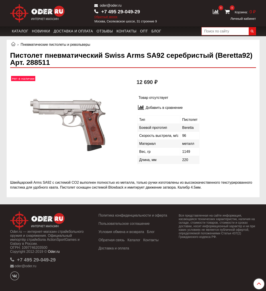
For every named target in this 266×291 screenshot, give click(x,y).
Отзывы (105, 31)
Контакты (126, 31)
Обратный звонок (105, 17)
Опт (144, 31)
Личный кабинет (243, 18)
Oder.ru (54, 251)
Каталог (20, 31)
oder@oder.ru (110, 5)
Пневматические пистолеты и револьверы (55, 44)
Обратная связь (112, 240)
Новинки (41, 31)
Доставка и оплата (73, 31)
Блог (156, 31)
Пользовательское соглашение (124, 223)
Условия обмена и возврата (121, 232)
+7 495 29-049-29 (120, 11)
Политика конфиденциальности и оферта (133, 215)
